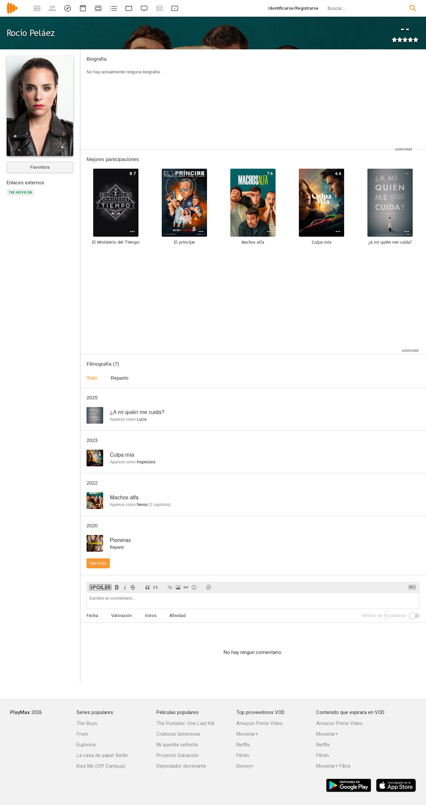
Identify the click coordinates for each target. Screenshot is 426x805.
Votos (150, 615)
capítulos (159, 504)
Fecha (92, 615)
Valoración (121, 615)
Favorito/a (40, 167)
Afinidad (177, 615)
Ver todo (98, 563)
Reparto (119, 378)
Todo (92, 378)
